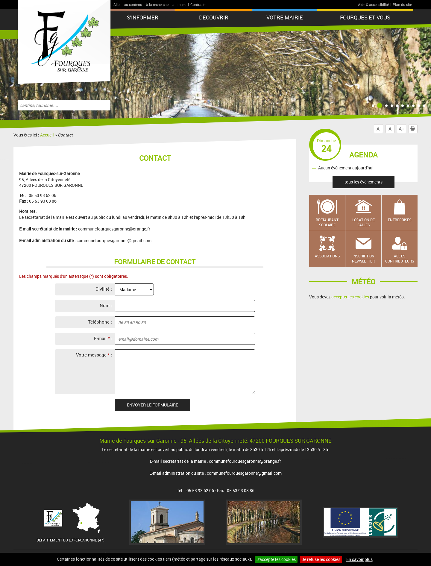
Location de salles (363, 222)
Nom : (106, 305)
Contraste (198, 4)
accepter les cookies (350, 297)
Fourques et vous (365, 17)
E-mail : (103, 338)
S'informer (142, 17)
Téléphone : (100, 322)
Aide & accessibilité (373, 4)
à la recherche (157, 4)
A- (379, 128)
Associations (327, 256)
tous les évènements (364, 182)
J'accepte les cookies (276, 559)
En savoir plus (359, 559)
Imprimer (414, 128)
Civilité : (103, 289)
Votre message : (94, 355)
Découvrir (213, 17)
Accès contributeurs (399, 258)
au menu (179, 4)
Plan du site (402, 4)
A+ (401, 128)
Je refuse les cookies (321, 559)
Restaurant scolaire (327, 222)
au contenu (133, 4)
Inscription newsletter (363, 258)
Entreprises (399, 219)
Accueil (47, 135)
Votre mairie (284, 17)
